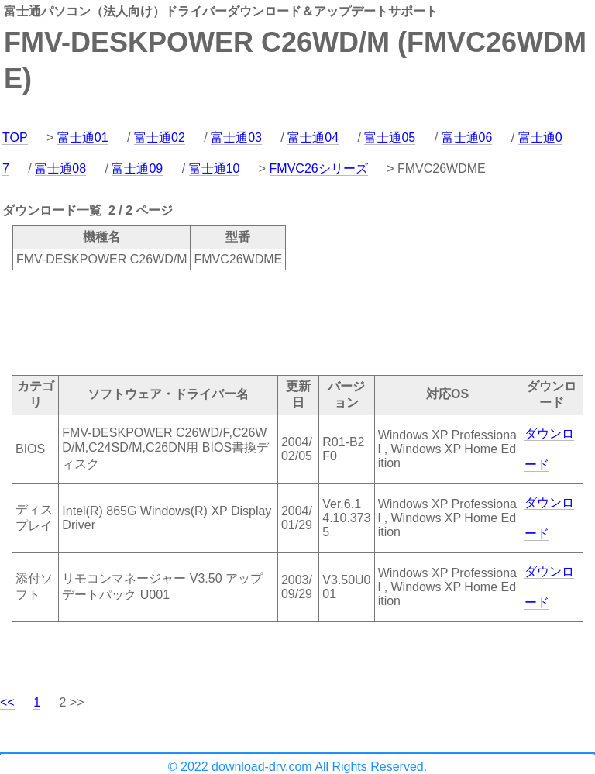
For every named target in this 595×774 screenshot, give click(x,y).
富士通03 (236, 137)
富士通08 (60, 168)
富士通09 (137, 168)
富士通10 (214, 168)
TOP (15, 137)
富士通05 (389, 137)
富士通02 (159, 137)
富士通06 (467, 137)
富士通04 (313, 137)
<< (7, 702)
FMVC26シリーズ (319, 168)
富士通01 (82, 137)
